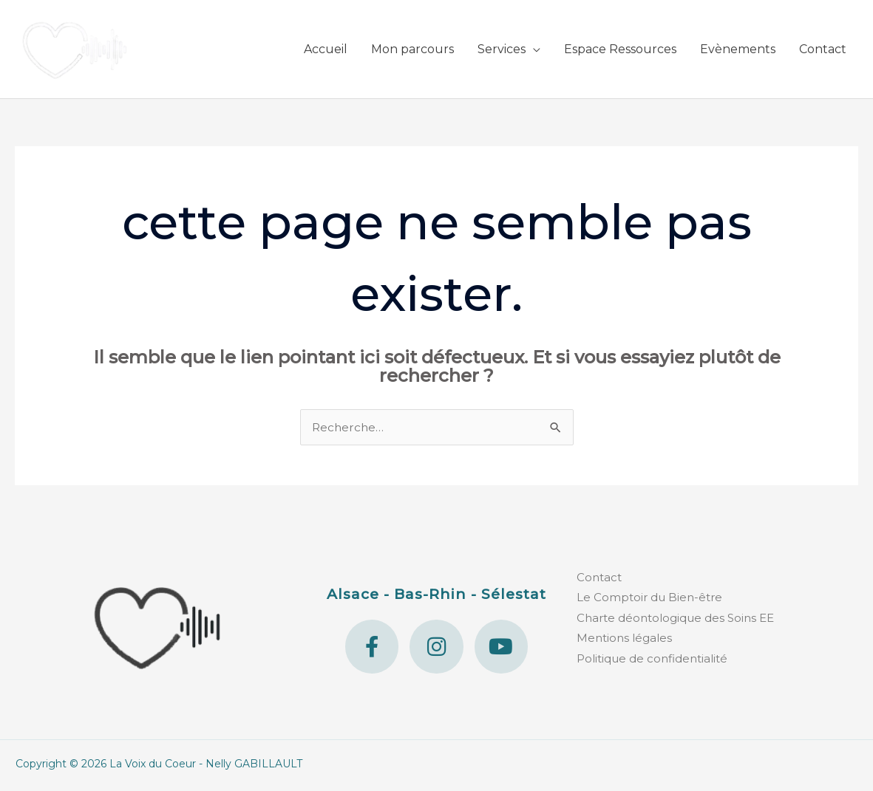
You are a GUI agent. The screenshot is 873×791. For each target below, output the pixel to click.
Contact (822, 50)
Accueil (325, 50)
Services (502, 50)
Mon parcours (412, 50)
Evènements (737, 50)
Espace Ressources (620, 50)
